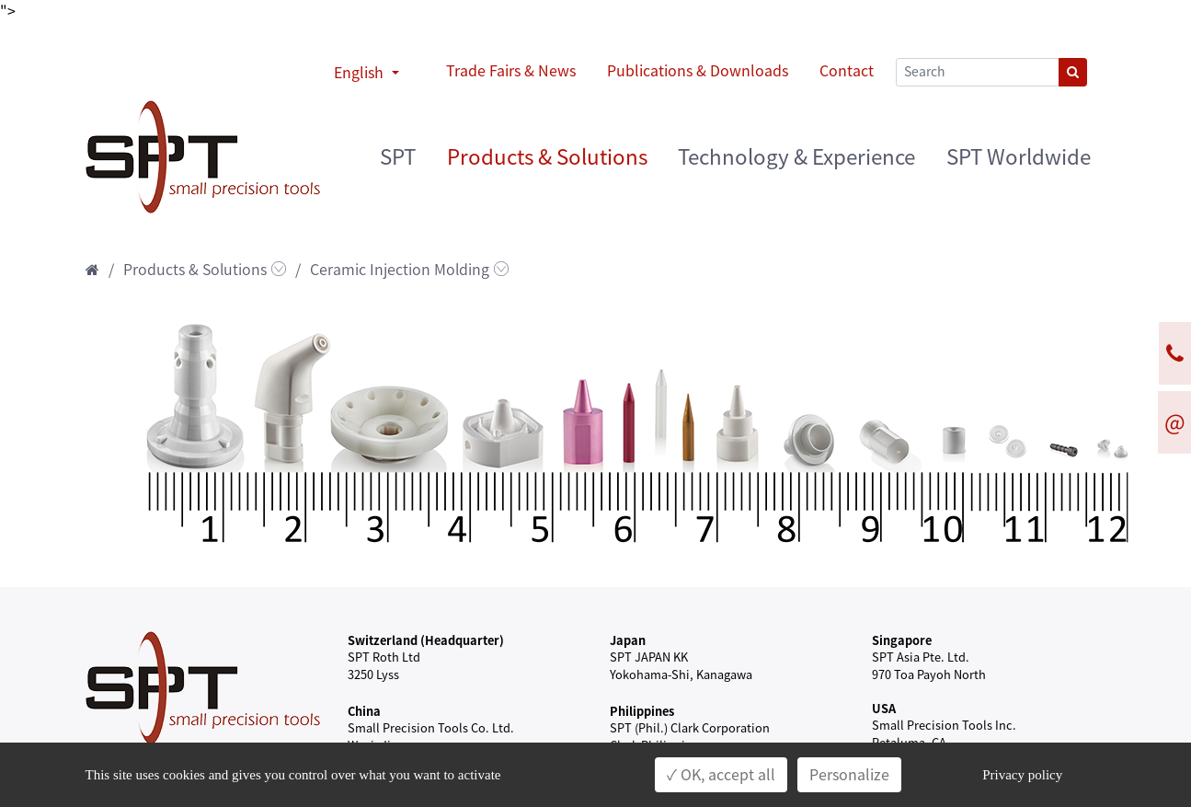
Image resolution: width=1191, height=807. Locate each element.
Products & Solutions (547, 156)
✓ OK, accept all (721, 774)
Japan (628, 640)
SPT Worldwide (1018, 156)
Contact (846, 70)
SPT (398, 156)
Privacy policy (1022, 774)
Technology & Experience (796, 156)
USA (884, 708)
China (364, 711)
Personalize (849, 774)
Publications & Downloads (697, 70)
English (360, 72)
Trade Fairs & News (511, 70)
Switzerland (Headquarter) (426, 640)
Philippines (642, 711)
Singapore (902, 640)
